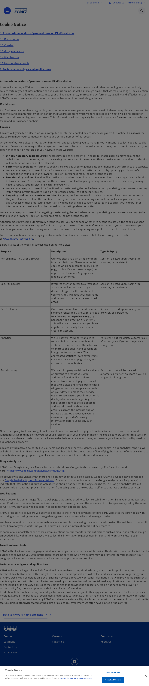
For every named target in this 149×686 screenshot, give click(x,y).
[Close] (145, 675)
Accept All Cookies (113, 680)
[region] (74, 676)
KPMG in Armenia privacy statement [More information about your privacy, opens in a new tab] (76, 678)
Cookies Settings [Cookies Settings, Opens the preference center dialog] (113, 672)
